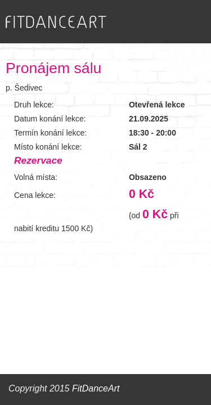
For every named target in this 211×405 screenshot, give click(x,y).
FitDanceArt (95, 388)
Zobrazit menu (180, 22)
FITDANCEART (56, 22)
